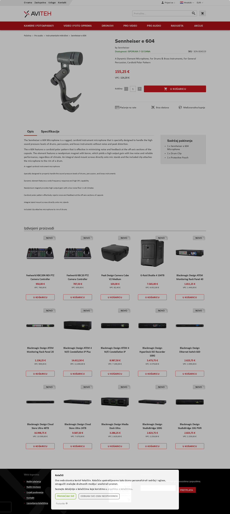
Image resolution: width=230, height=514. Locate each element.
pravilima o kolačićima (120, 489)
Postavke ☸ (62, 503)
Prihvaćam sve (65, 496)
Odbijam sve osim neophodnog (99, 496)
